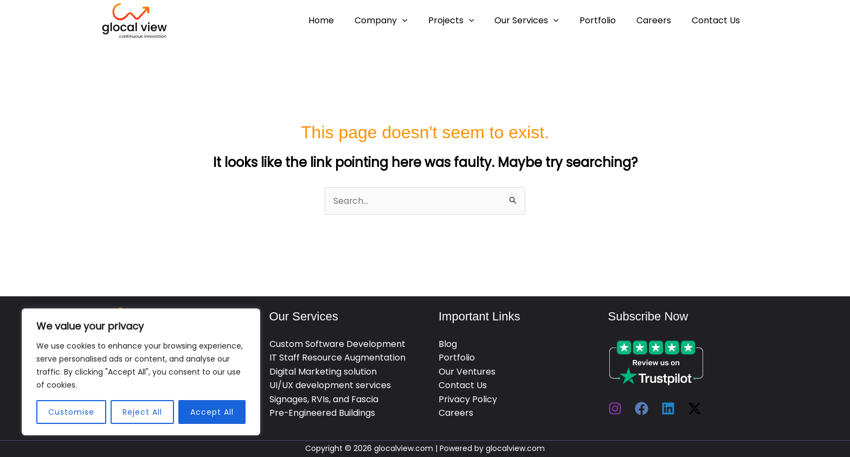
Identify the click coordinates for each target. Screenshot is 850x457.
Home (342, 20)
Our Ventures (467, 371)
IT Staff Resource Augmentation (337, 358)
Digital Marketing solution (323, 371)
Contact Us (717, 20)
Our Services (538, 20)
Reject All (142, 412)
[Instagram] (615, 408)
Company (399, 20)
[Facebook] (641, 408)
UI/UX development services (330, 385)
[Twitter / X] (694, 408)
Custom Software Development (337, 344)
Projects (466, 20)
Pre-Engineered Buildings (322, 413)
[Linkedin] (668, 408)
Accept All (212, 412)
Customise (71, 412)
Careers (658, 20)
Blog (448, 344)
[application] (420, 20)
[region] (141, 371)
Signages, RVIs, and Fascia (323, 399)
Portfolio (606, 20)
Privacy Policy (468, 399)
